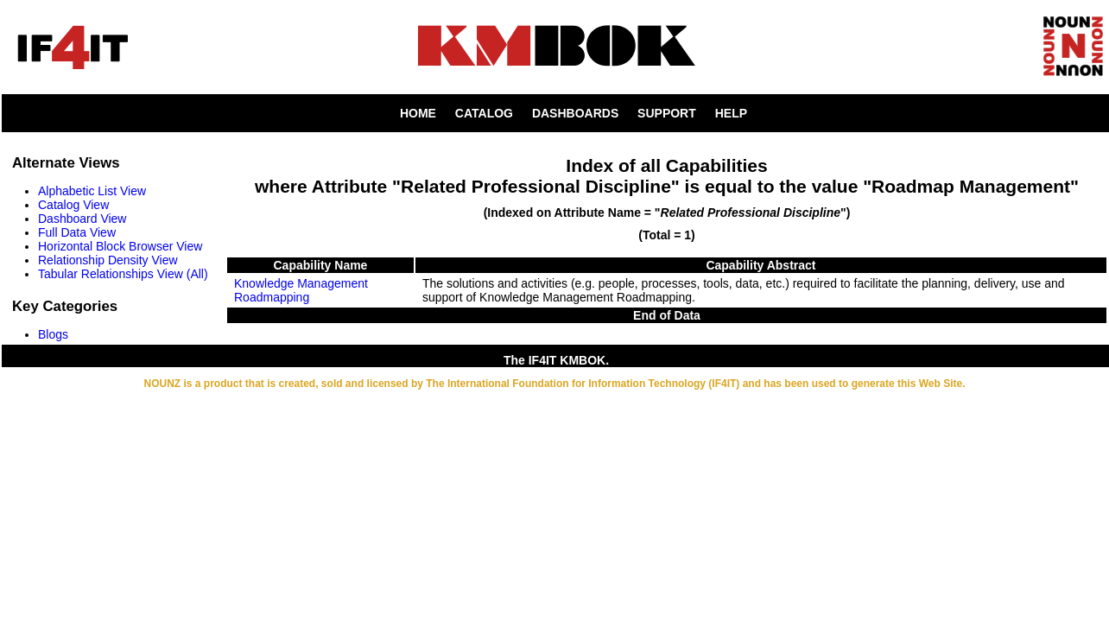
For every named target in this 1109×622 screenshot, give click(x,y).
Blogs (53, 334)
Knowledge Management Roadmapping (301, 290)
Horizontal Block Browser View (120, 246)
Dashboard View (82, 218)
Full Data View (77, 232)
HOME (418, 113)
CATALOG (484, 113)
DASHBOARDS (575, 113)
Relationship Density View (108, 260)
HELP (731, 113)
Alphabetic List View (92, 191)
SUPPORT (666, 113)
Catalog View (73, 205)
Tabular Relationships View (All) (123, 274)
